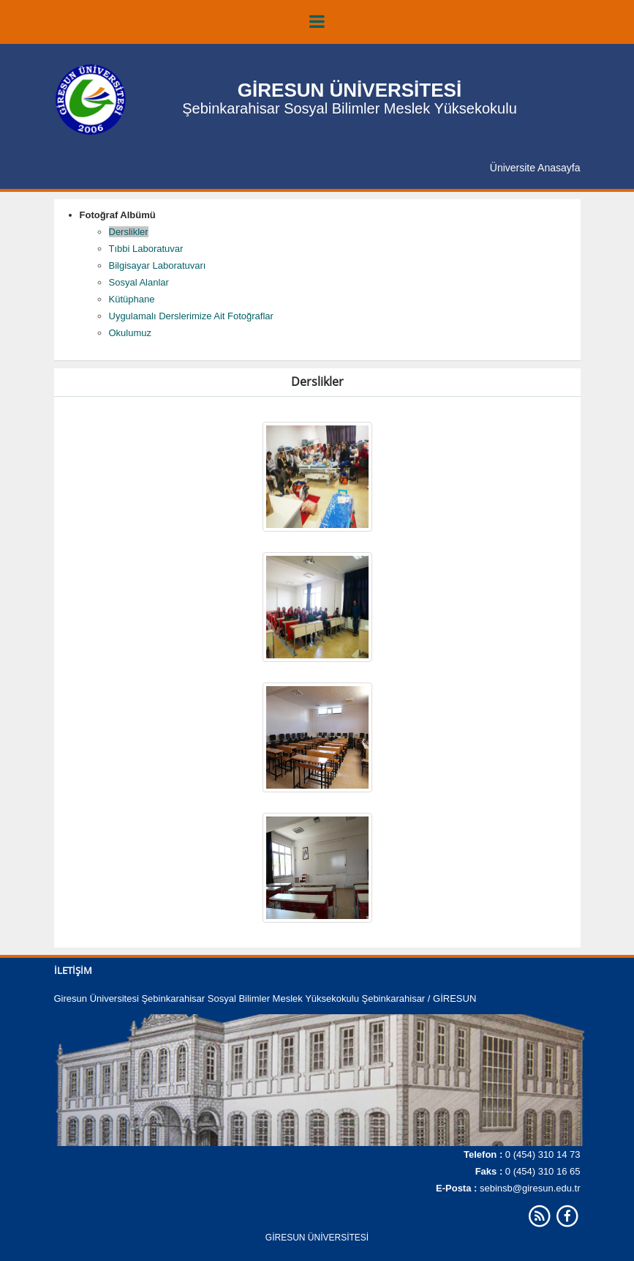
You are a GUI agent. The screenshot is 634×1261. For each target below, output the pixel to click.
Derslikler (128, 231)
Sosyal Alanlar (139, 282)
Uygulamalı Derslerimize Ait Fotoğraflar (191, 315)
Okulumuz (130, 332)
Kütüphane (132, 299)
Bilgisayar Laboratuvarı (157, 265)
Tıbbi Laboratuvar (146, 248)
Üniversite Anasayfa (535, 168)
